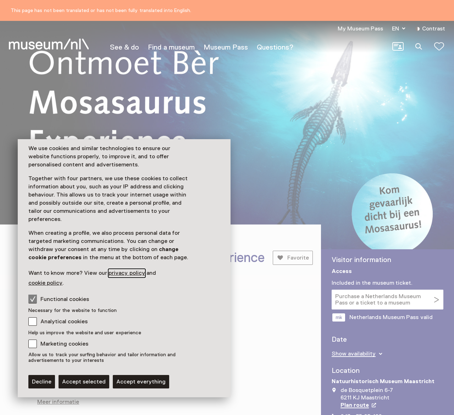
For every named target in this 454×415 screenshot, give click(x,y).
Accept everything (141, 382)
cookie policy (45, 283)
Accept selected (84, 382)
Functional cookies (58, 299)
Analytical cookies (64, 321)
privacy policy (127, 273)
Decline (41, 382)
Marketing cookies (64, 344)
